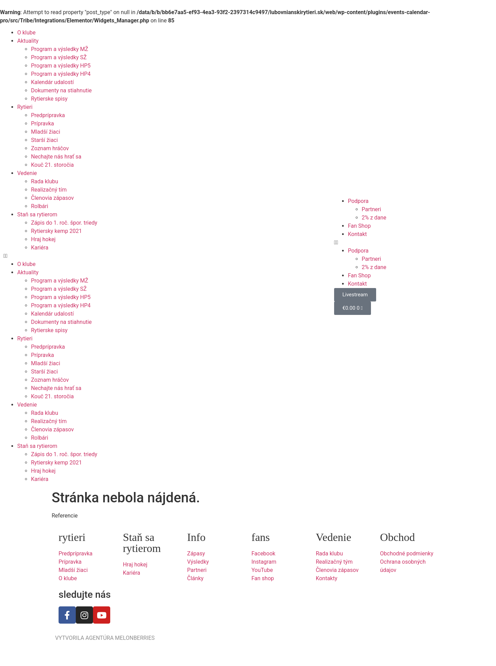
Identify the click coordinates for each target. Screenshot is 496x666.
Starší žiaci (44, 140)
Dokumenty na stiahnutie (61, 90)
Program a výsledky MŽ (59, 49)
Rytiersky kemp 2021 (56, 231)
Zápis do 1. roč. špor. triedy (64, 222)
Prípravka (42, 123)
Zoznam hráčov (50, 148)
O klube (26, 32)
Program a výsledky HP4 (61, 74)
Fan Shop (359, 226)
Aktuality (28, 41)
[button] (82, 256)
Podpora (358, 201)
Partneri (371, 209)
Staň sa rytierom (37, 214)
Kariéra (39, 247)
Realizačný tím (48, 189)
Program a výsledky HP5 (61, 65)
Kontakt (357, 234)
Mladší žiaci (45, 132)
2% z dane (374, 217)
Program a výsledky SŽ (59, 57)
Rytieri (24, 107)
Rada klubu (44, 181)
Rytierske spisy (49, 98)
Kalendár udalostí (52, 82)
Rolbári (39, 206)
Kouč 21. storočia (52, 165)
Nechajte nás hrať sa (56, 156)
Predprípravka (48, 115)
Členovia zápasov (52, 198)
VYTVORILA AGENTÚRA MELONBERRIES (105, 638)
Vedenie (27, 173)
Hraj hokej (43, 239)
